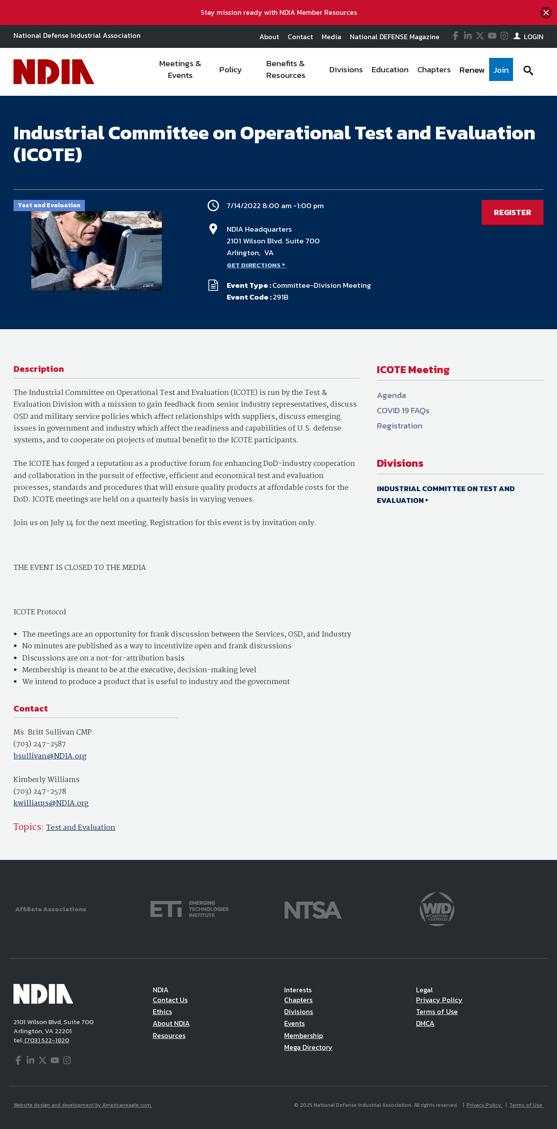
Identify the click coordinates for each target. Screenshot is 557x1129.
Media (331, 36)
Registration (400, 425)
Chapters (298, 999)
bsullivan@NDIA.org (49, 756)
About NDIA (171, 1023)
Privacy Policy (439, 999)
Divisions (298, 1011)
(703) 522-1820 (46, 1040)
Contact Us (170, 999)
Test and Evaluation (80, 828)
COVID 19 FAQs (403, 410)
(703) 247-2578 (39, 792)
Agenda (391, 395)
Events (294, 1023)
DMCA (425, 1023)
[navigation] (329, 72)
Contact (300, 36)
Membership (303, 1035)
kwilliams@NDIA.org (50, 803)
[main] (278, 477)
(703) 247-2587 (39, 744)
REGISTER (512, 212)
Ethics (162, 1011)
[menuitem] (180, 72)
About (269, 36)
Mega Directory (308, 1047)
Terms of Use (437, 1011)
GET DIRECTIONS (254, 265)
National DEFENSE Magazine (395, 36)
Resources (169, 1035)
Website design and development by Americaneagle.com (82, 1105)
